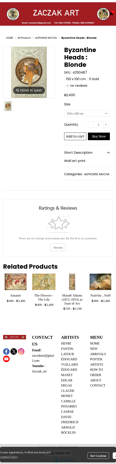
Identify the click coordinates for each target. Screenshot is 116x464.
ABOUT (95, 380)
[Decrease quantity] (91, 124)
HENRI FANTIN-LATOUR (67, 349)
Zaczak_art (39, 371)
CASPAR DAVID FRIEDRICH (69, 417)
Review (58, 247)
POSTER (96, 359)
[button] (106, 14)
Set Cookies (98, 455)
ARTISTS (96, 364)
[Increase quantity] (106, 124)
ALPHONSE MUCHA (46, 38)
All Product (24, 38)
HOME (9, 38)
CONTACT (97, 385)
